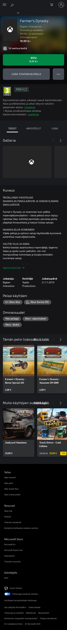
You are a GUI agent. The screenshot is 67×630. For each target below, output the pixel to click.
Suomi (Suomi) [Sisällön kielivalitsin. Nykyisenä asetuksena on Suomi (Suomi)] (16, 588)
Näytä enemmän (13, 267)
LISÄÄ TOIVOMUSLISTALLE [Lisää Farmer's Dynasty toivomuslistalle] (26, 74)
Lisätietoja (29, 107)
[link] (18, 369)
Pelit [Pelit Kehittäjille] (6, 578)
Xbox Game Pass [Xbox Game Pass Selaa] (11, 489)
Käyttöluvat (31, 613)
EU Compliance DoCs (13, 624)
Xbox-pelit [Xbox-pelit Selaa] (8, 483)
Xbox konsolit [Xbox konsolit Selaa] (10, 477)
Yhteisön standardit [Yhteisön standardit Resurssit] (12, 522)
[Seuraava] (60, 140)
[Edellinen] (53, 140)
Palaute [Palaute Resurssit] (7, 516)
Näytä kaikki (41, 339)
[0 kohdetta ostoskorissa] (52, 5)
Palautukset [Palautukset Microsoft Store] (9, 556)
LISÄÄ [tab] (55, 128)
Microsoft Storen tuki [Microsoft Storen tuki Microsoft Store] (13, 550)
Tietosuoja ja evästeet (14, 613)
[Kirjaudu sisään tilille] (61, 5)
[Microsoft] (33, 3)
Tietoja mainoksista (48, 618)
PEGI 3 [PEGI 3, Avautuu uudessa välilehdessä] (21, 89)
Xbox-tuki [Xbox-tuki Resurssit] (8, 511)
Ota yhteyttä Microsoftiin (15, 607)
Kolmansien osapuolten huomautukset (20, 618)
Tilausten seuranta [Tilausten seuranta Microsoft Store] (12, 561)
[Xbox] (9, 13)
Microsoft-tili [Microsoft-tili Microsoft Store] (10, 544)
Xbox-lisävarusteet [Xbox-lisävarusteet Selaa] (12, 494)
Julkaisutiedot (34, 607)
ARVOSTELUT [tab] (33, 128)
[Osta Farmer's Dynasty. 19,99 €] (33, 60)
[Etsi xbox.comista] (12, 4)
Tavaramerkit (43, 613)
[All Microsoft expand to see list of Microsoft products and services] (4, 5)
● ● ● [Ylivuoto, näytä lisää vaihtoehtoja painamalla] (58, 74)
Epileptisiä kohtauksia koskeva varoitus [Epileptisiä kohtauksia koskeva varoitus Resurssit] (21, 528)
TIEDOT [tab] (12, 128)
